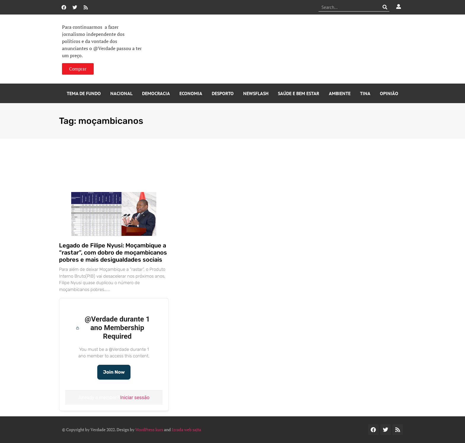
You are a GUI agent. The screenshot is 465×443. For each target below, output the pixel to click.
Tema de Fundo (84, 93)
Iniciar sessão (134, 397)
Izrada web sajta (186, 429)
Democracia (156, 93)
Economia (190, 93)
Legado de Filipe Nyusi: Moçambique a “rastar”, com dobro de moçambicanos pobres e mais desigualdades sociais (113, 252)
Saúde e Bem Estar (298, 93)
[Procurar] (385, 7)
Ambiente (340, 93)
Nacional (121, 93)
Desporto (223, 93)
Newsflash (255, 93)
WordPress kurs (149, 429)
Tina (365, 93)
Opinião (389, 93)
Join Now (114, 372)
